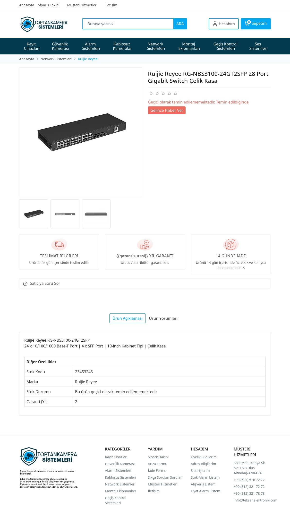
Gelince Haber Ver (166, 110)
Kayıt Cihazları (116, 457)
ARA (180, 23)
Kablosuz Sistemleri (120, 477)
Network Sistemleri (120, 484)
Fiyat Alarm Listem (205, 491)
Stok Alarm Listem (205, 477)
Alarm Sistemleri (118, 470)
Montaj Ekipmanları (120, 491)
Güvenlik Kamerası (120, 463)
